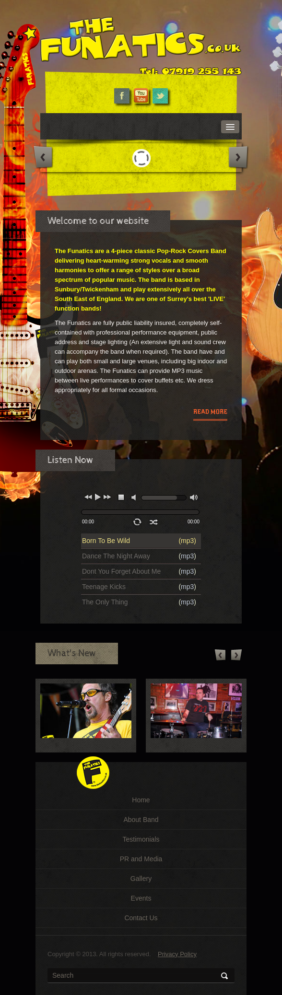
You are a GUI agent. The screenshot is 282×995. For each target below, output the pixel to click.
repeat (137, 522)
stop (122, 498)
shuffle (153, 522)
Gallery (141, 878)
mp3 (187, 540)
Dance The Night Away (116, 556)
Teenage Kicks (104, 586)
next (108, 497)
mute (135, 498)
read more (210, 411)
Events (141, 898)
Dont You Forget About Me (121, 571)
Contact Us (140, 918)
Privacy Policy (177, 954)
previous (88, 497)
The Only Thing (105, 602)
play (98, 497)
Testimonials (140, 839)
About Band (140, 819)
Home (141, 800)
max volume (194, 498)
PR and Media (141, 859)
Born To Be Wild (106, 540)
